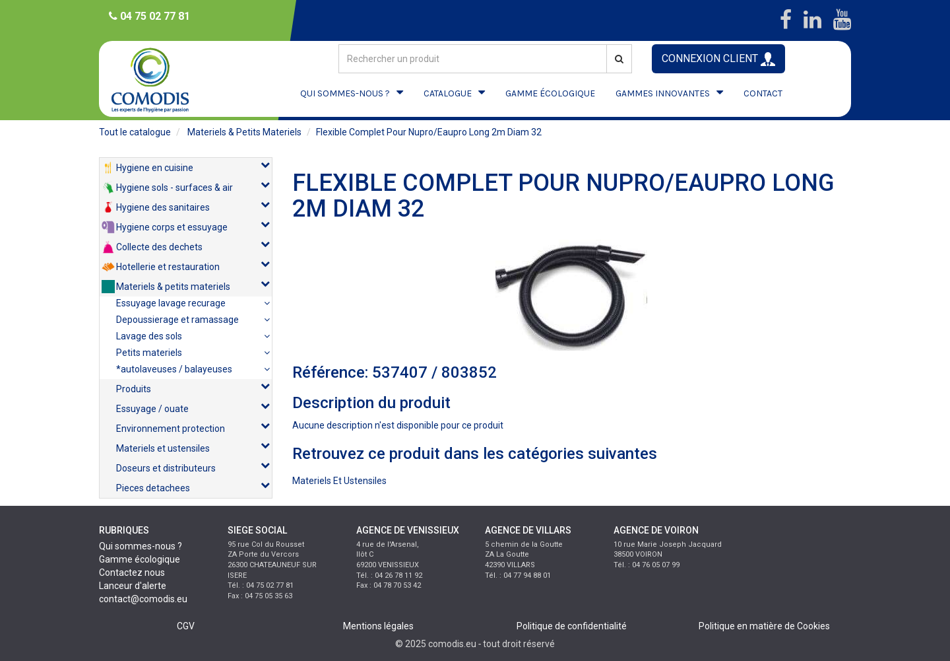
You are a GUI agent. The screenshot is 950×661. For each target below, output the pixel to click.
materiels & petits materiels (244, 132)
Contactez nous (132, 572)
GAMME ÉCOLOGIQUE (550, 93)
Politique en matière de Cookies (764, 626)
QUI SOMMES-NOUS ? (345, 93)
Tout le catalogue (135, 132)
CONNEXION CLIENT (718, 59)
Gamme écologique (139, 559)
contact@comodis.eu (143, 599)
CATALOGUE (448, 93)
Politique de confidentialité (572, 626)
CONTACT (763, 93)
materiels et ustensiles (339, 480)
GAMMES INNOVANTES (663, 93)
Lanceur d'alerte (132, 585)
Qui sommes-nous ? (140, 546)
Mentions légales (378, 626)
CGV (186, 626)
